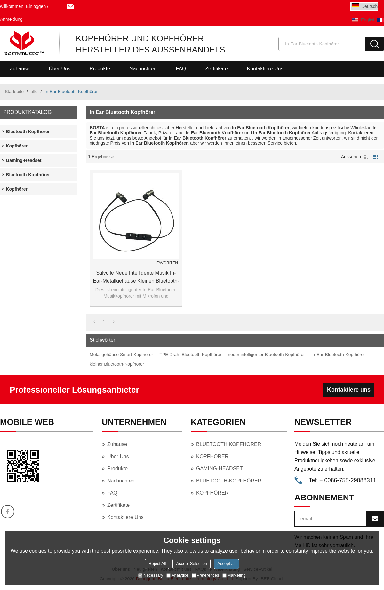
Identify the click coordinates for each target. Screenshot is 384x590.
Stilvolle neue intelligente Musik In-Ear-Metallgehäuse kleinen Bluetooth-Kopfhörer (136, 277)
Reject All (157, 563)
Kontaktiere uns (265, 68)
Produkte (100, 68)
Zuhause (19, 68)
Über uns (59, 68)
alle (34, 91)
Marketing (234, 575)
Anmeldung (11, 19)
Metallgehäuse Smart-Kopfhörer (121, 354)
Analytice (177, 575)
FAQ (181, 68)
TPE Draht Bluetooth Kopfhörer (190, 354)
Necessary (150, 575)
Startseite (14, 91)
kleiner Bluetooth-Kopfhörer (117, 364)
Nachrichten (142, 68)
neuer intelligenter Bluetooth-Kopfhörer (266, 354)
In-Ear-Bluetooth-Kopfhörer (338, 354)
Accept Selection (191, 563)
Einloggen (36, 6)
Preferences (205, 575)
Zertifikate (216, 68)
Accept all (226, 563)
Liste (367, 157)
